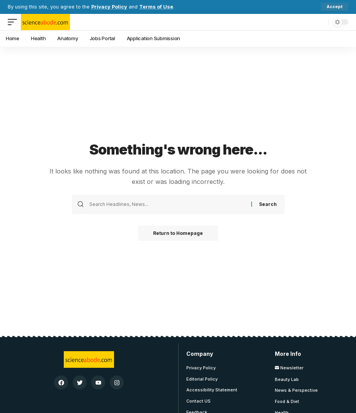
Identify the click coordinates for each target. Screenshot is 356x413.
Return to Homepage (178, 233)
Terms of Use (156, 7)
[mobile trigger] (14, 22)
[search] (321, 22)
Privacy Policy (109, 7)
